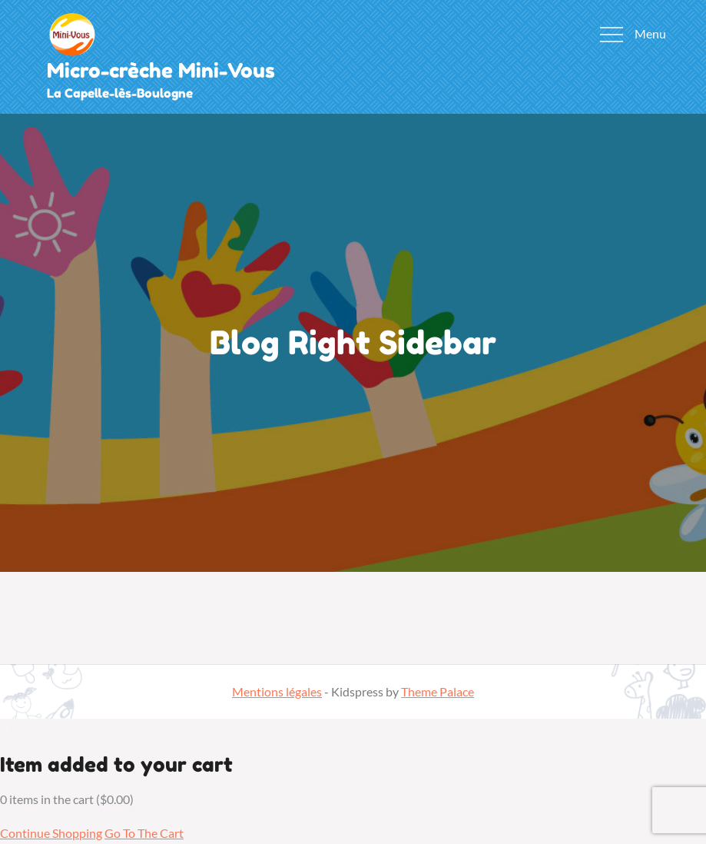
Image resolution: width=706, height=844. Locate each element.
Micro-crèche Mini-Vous (161, 70)
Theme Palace (437, 691)
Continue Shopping (51, 833)
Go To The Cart (144, 833)
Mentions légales (277, 691)
